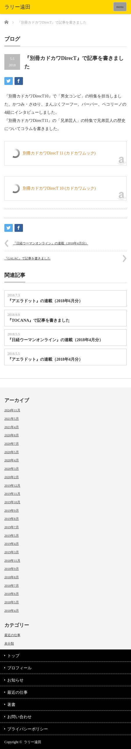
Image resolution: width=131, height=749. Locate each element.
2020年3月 (11, 468)
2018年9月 (11, 568)
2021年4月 (11, 427)
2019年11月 (12, 493)
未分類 (9, 643)
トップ (13, 656)
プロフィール (19, 668)
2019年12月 (12, 485)
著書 (11, 704)
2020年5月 (11, 452)
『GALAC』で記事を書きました (27, 258)
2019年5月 (11, 535)
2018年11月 (12, 560)
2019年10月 (12, 502)
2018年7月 (11, 585)
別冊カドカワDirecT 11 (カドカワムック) (59, 153)
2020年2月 (11, 477)
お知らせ (15, 680)
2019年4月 (11, 543)
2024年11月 (12, 410)
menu (119, 6)
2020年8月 (11, 435)
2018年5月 (11, 602)
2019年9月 (11, 510)
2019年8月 (11, 518)
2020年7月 (11, 443)
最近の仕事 (12, 635)
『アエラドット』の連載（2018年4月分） (45, 359)
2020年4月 (11, 460)
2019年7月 (11, 527)
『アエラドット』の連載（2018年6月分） (45, 301)
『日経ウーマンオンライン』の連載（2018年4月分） (50, 243)
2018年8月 (11, 577)
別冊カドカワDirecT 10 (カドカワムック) (59, 188)
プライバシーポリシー (27, 729)
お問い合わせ (19, 717)
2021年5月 (11, 418)
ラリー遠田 (32, 742)
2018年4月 (11, 610)
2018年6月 (11, 593)
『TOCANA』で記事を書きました (39, 320)
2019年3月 (11, 552)
